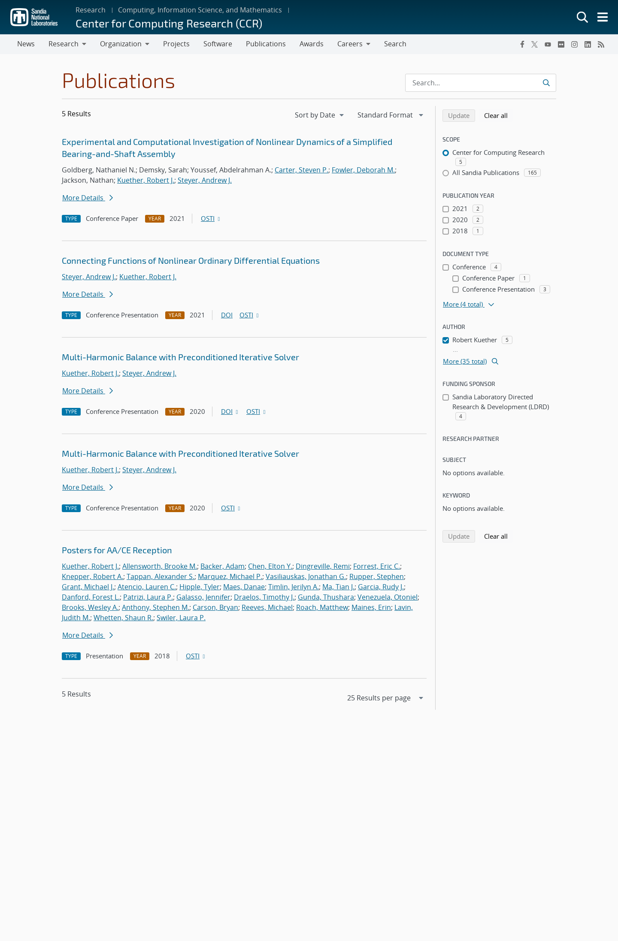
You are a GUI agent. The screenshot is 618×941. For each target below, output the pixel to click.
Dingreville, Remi (323, 566)
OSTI (211, 218)
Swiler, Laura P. (181, 617)
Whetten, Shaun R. (123, 617)
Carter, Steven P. (301, 170)
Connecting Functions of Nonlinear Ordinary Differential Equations (191, 260)
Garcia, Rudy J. (381, 586)
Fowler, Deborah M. (363, 170)
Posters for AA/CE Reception (117, 550)
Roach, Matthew (322, 607)
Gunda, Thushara (326, 597)
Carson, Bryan (215, 607)
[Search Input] (480, 83)
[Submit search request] (546, 83)
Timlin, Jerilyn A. (293, 586)
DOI (227, 315)
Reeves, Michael (267, 607)
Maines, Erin (371, 607)
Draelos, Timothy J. (264, 597)
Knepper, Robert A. (92, 576)
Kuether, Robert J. (145, 180)
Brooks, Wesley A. (90, 607)
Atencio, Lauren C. (147, 586)
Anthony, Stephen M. (155, 607)
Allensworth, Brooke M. (159, 566)
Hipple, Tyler (199, 586)
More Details (87, 197)
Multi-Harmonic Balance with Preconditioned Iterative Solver (180, 357)
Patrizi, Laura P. (148, 597)
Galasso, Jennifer (203, 597)
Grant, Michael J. (88, 586)
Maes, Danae (244, 586)
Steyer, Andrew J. (205, 180)
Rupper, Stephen (376, 576)
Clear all (498, 115)
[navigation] (320, 115)
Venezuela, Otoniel (387, 597)
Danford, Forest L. (91, 597)
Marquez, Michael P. (230, 576)
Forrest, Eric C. (376, 566)
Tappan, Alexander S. (160, 576)
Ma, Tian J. (338, 586)
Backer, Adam (222, 566)
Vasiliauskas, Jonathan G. (306, 576)
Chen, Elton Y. (270, 566)
